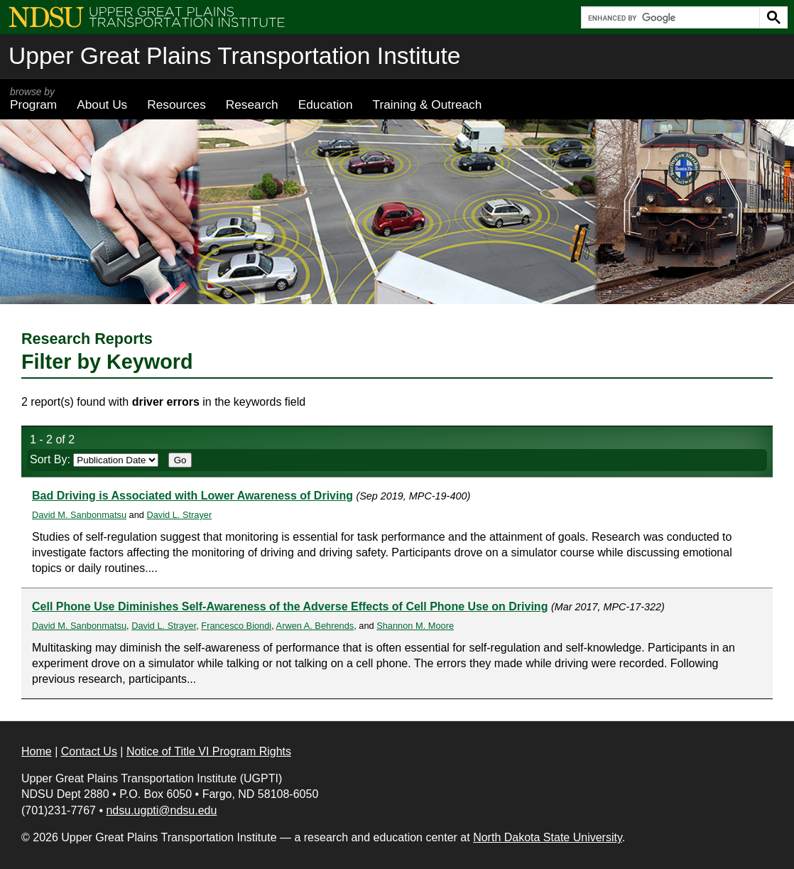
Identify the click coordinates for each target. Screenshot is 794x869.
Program (33, 99)
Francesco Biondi (236, 625)
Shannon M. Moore (415, 625)
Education (325, 104)
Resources (176, 104)
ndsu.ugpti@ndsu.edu (161, 810)
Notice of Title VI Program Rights (208, 751)
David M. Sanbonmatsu (79, 514)
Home (36, 751)
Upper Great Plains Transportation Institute (234, 56)
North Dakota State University (547, 837)
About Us (102, 104)
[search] (669, 17)
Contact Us (89, 751)
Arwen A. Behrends (315, 625)
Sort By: (94, 459)
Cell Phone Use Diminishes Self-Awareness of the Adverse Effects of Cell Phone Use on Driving (290, 606)
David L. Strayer (179, 514)
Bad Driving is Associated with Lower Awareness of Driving (192, 496)
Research (252, 104)
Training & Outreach (427, 104)
